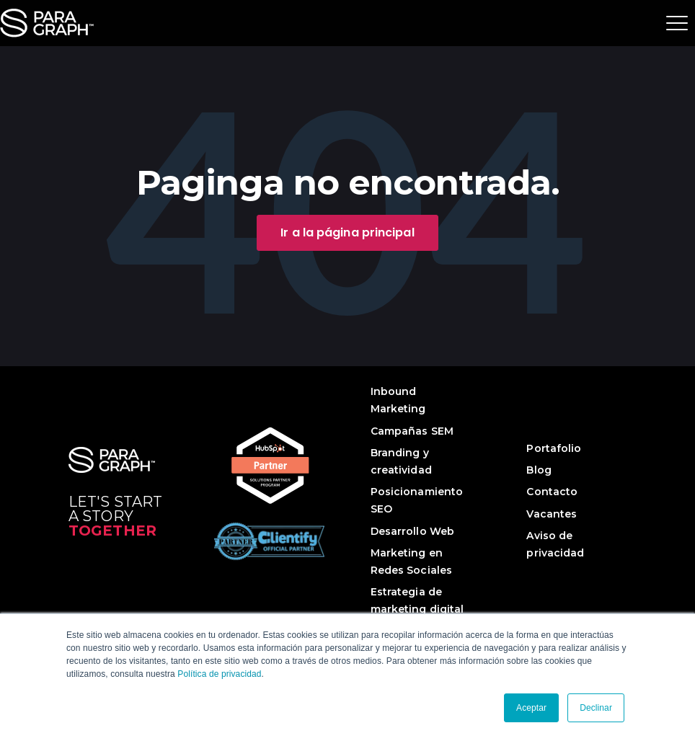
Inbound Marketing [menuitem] (398, 400)
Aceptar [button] (531, 708)
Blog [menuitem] (538, 469)
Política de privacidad (219, 674)
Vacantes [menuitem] (551, 513)
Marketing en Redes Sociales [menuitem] (411, 561)
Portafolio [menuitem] (553, 448)
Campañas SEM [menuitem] (412, 431)
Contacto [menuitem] (551, 491)
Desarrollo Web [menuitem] (412, 531)
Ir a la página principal (347, 232)
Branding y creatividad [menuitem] (401, 461)
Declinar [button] (596, 708)
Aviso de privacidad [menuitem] (555, 544)
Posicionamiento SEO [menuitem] (417, 500)
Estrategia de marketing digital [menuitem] (417, 600)
